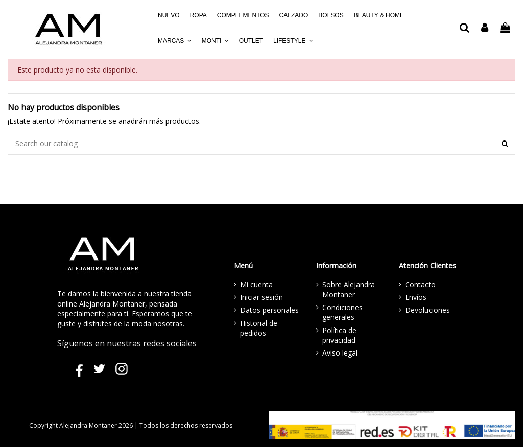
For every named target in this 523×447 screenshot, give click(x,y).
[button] (175, 41)
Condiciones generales (342, 312)
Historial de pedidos (258, 328)
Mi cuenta (256, 284)
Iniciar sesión (261, 297)
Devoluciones (427, 310)
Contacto (420, 284)
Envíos (415, 297)
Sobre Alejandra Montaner (348, 289)
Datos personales (269, 310)
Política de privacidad (339, 335)
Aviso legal (340, 353)
